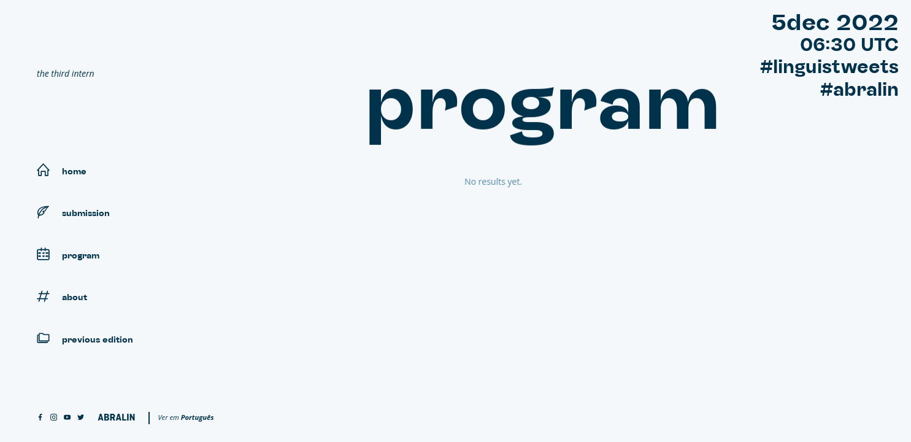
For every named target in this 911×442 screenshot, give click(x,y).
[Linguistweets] (129, 40)
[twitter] (80, 417)
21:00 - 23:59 (421, 319)
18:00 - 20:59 (421, 300)
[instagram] (53, 417)
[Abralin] (116, 417)
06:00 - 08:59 (421, 220)
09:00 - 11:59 (421, 241)
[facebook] (40, 417)
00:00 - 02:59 (421, 181)
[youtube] (67, 417)
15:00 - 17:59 (421, 280)
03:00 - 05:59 (421, 201)
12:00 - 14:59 (421, 260)
